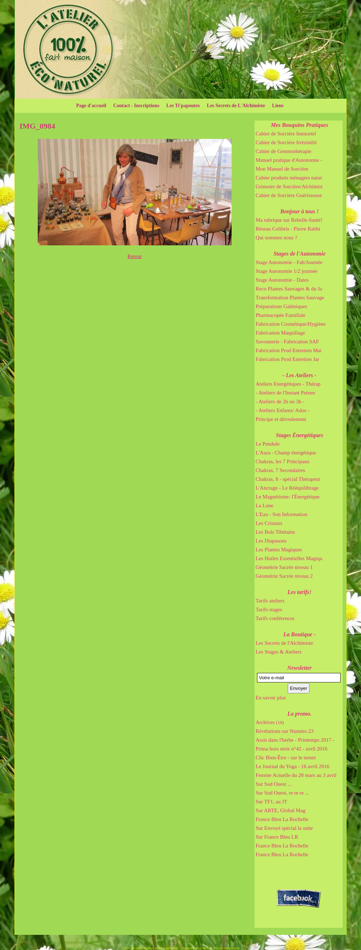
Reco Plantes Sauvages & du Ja (289, 289)
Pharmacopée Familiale (280, 315)
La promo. (299, 714)
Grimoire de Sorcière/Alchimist (289, 186)
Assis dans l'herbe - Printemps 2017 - (295, 740)
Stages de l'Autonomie (300, 254)
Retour (135, 256)
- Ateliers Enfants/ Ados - (282, 410)
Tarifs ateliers (270, 600)
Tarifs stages (269, 609)
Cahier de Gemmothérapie (283, 151)
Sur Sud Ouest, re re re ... (282, 793)
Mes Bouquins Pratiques (299, 125)
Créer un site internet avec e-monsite (149, 948)
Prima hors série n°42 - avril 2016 (291, 749)
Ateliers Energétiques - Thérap (288, 384)
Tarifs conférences (275, 618)
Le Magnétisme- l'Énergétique (288, 496)
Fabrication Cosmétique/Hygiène (291, 324)
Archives (270, 722)
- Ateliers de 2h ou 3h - (280, 401)
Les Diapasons (271, 541)
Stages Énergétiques (299, 435)
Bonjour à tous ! (299, 211)
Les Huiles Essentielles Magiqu (289, 558)
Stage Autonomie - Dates (282, 280)
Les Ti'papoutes (183, 105)
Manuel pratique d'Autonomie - (289, 160)
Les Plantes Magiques (279, 549)
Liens (278, 105)
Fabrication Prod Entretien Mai (289, 350)
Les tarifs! (300, 592)
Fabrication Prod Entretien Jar (287, 359)
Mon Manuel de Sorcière (282, 169)
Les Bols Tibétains (275, 532)
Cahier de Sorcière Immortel (286, 133)
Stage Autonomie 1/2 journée (286, 271)
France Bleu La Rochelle (282, 819)
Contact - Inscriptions (136, 105)
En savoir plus (271, 697)
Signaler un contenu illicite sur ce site (211, 948)
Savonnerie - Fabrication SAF (287, 341)
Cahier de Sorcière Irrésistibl (286, 142)
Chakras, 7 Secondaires (280, 470)
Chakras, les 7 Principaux (283, 461)
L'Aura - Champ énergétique (286, 452)
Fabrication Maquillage (280, 333)
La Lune (264, 505)
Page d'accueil (91, 105)
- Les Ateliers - (300, 375)
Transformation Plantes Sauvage (290, 297)
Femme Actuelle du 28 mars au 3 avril (296, 775)
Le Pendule (268, 444)
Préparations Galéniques (281, 306)
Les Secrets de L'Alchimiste (236, 105)
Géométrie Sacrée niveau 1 (284, 567)
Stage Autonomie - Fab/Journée (289, 262)
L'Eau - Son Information (281, 514)
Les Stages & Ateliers (278, 652)
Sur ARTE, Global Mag (281, 810)
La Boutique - (299, 634)
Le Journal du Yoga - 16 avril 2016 (292, 766)
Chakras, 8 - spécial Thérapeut (288, 479)
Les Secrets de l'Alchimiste (284, 643)
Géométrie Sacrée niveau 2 (284, 576)
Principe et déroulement (281, 419)
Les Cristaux (269, 523)
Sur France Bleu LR (277, 837)
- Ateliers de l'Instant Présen (285, 393)
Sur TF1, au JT (271, 801)
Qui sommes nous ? (276, 237)
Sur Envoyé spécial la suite (284, 828)
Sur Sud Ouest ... (274, 784)
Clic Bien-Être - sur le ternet (286, 757)
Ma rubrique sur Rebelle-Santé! (289, 220)
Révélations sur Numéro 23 (285, 731)
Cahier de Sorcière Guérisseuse (289, 195)
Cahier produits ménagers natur (289, 177)
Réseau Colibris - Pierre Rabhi (288, 229)
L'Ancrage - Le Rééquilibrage (287, 488)
